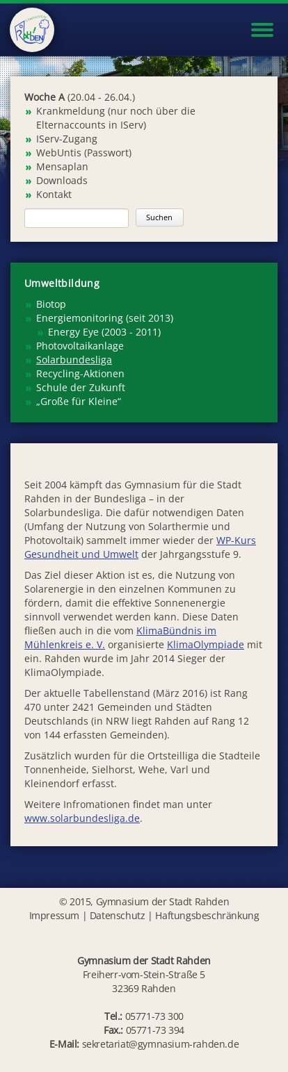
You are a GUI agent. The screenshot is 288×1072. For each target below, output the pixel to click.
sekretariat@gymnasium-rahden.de (160, 1043)
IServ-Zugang (66, 138)
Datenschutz (117, 915)
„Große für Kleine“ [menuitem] (78, 401)
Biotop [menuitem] (51, 304)
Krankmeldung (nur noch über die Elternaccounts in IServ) (115, 117)
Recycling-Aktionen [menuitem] (80, 373)
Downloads (62, 180)
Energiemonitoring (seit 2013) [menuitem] (104, 317)
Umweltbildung (61, 283)
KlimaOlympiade (205, 644)
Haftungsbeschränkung (207, 915)
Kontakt (54, 194)
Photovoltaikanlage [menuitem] (80, 345)
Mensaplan (62, 166)
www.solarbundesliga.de (82, 818)
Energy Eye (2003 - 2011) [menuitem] (104, 331)
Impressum (54, 915)
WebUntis (58, 152)
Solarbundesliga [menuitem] (74, 359)
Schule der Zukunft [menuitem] (80, 387)
